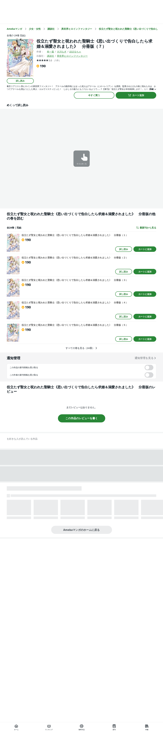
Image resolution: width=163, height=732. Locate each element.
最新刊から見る (146, 227)
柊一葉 (50, 51)
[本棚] (146, 727)
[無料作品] (81, 727)
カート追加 (136, 95)
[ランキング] (49, 727)
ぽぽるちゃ (75, 51)
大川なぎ (61, 51)
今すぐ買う (94, 95)
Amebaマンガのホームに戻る (81, 530)
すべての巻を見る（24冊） (81, 348)
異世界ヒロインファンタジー (72, 55)
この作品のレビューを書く (81, 418)
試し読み (20, 80)
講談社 (50, 55)
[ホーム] (16, 727)
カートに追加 (145, 249)
